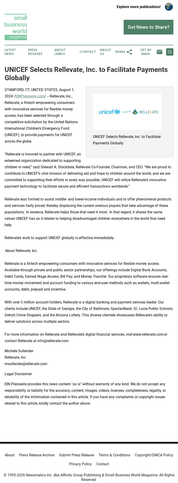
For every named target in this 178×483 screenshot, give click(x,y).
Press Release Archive (36, 455)
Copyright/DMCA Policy (154, 455)
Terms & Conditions (114, 455)
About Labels (60, 52)
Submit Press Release (76, 455)
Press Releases (35, 52)
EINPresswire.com (29, 96)
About (9, 455)
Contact (88, 52)
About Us (105, 52)
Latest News (10, 52)
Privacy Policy (80, 464)
